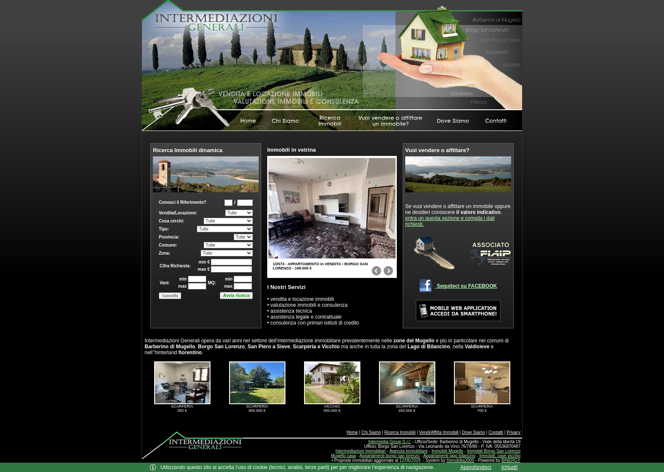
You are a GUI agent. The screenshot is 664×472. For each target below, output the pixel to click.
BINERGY (510, 460)
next (388, 272)
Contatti (496, 432)
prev (376, 272)
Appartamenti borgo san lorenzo (390, 455)
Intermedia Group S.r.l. (389, 441)
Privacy (513, 432)
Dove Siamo (473, 432)
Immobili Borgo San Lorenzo (493, 451)
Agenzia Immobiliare (408, 451)
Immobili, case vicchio (499, 455)
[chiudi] (509, 467)
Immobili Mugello (447, 451)
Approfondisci (475, 467)
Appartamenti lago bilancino (449, 455)
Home (352, 432)
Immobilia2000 (460, 460)
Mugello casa (343, 455)
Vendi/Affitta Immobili (439, 432)
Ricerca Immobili (400, 432)
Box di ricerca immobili (206, 260)
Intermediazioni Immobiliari (360, 451)
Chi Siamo (371, 432)
